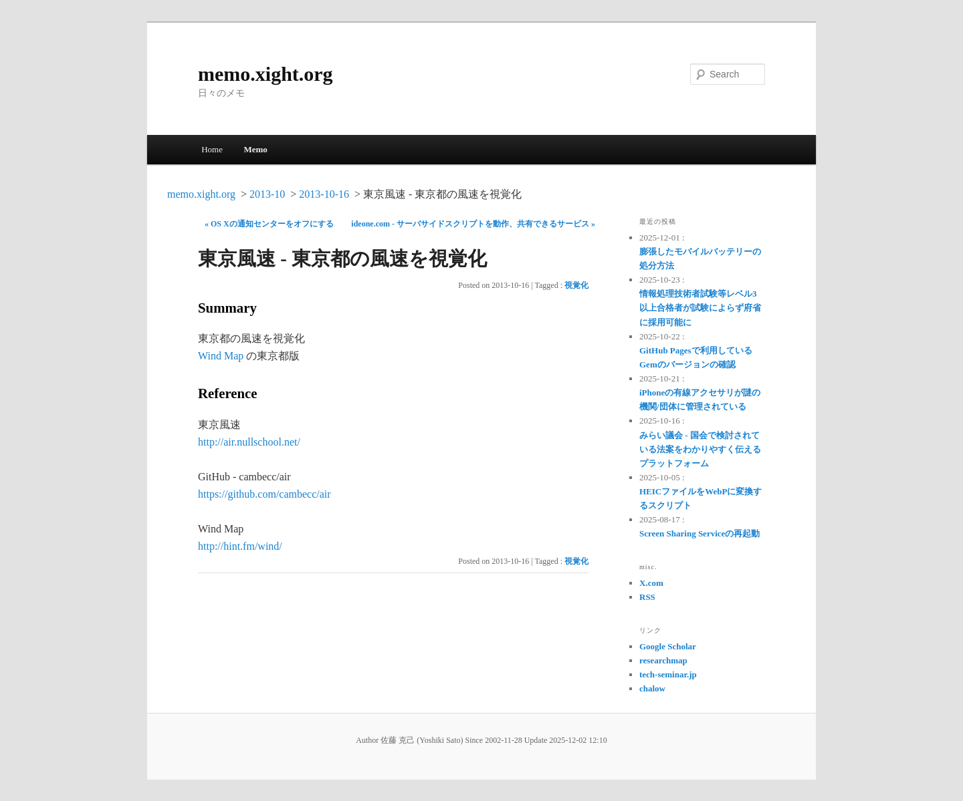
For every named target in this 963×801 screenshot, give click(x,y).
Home (212, 149)
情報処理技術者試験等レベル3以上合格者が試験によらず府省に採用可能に (700, 308)
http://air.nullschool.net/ (249, 442)
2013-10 (267, 194)
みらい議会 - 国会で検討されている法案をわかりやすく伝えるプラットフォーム (700, 449)
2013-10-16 (324, 194)
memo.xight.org (265, 74)
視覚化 (576, 285)
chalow (652, 688)
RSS (647, 597)
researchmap (663, 660)
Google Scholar (667, 646)
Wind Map (220, 355)
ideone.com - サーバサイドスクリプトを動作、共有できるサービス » (473, 224)
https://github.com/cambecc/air (264, 494)
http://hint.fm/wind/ (240, 546)
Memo (255, 149)
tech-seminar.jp (668, 674)
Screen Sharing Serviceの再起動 (699, 533)
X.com (651, 583)
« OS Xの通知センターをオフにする (269, 224)
